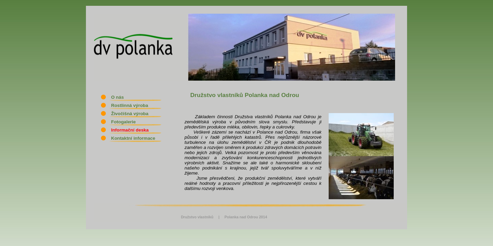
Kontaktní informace (130, 138)
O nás (114, 97)
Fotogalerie (120, 121)
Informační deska (127, 130)
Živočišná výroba (126, 113)
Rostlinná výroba (126, 105)
